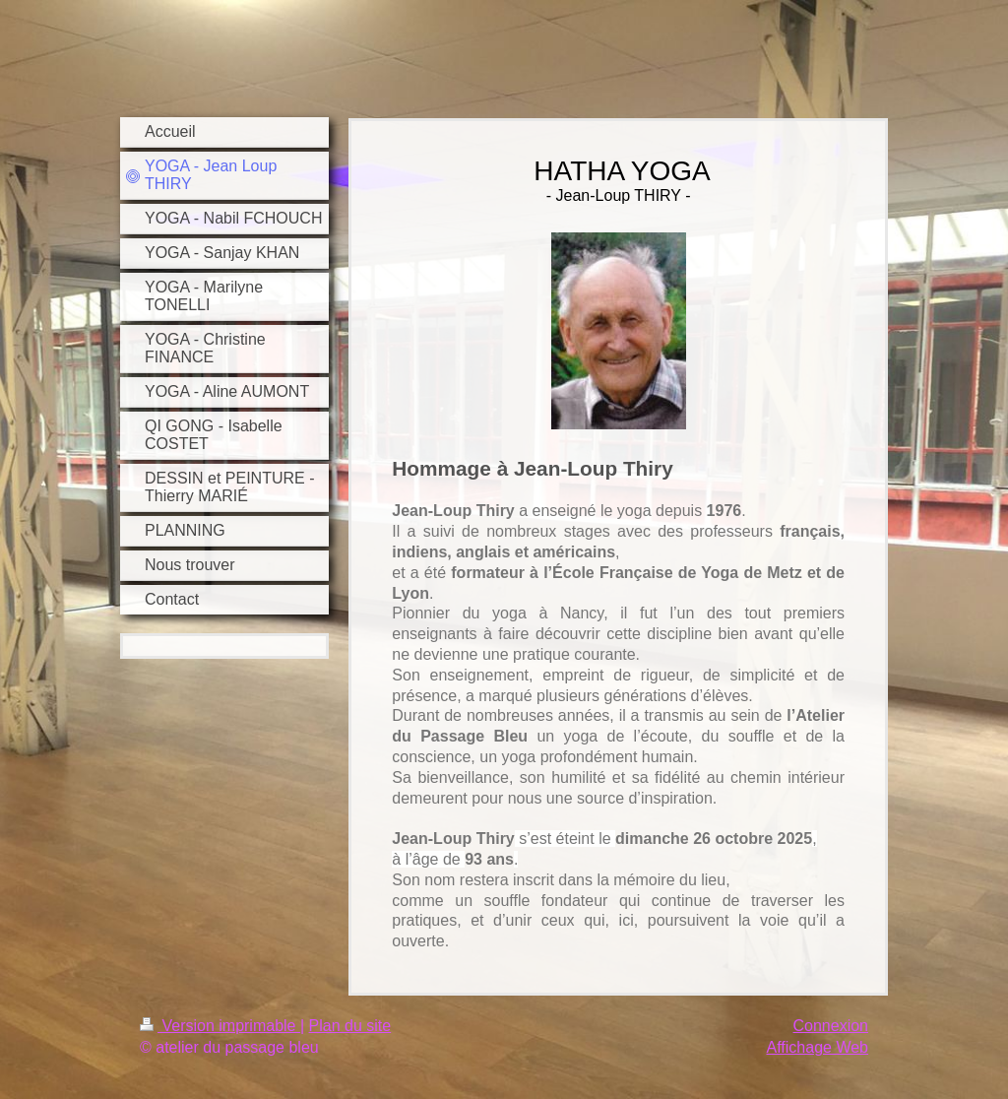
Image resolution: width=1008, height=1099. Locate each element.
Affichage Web (817, 1047)
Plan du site (350, 1025)
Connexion (831, 1025)
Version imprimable (220, 1025)
